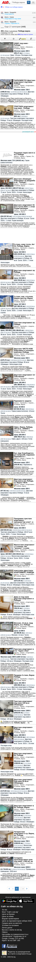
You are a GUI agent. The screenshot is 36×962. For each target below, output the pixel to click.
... (19, 888)
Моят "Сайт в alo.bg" (10, 912)
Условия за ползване (10, 925)
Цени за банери (8, 914)
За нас (4, 910)
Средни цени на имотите (12, 923)
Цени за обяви (8, 916)
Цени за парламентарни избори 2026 (17, 921)
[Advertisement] (18, 142)
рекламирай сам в (29, 132)
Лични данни (7, 928)
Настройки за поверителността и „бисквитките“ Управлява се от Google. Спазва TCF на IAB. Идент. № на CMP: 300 (15, 937)
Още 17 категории (13, 27)
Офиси (4, 932)
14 (23, 888)
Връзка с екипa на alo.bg (12, 930)
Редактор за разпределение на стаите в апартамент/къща (16, 953)
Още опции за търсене (25, 34)
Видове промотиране (10, 919)
